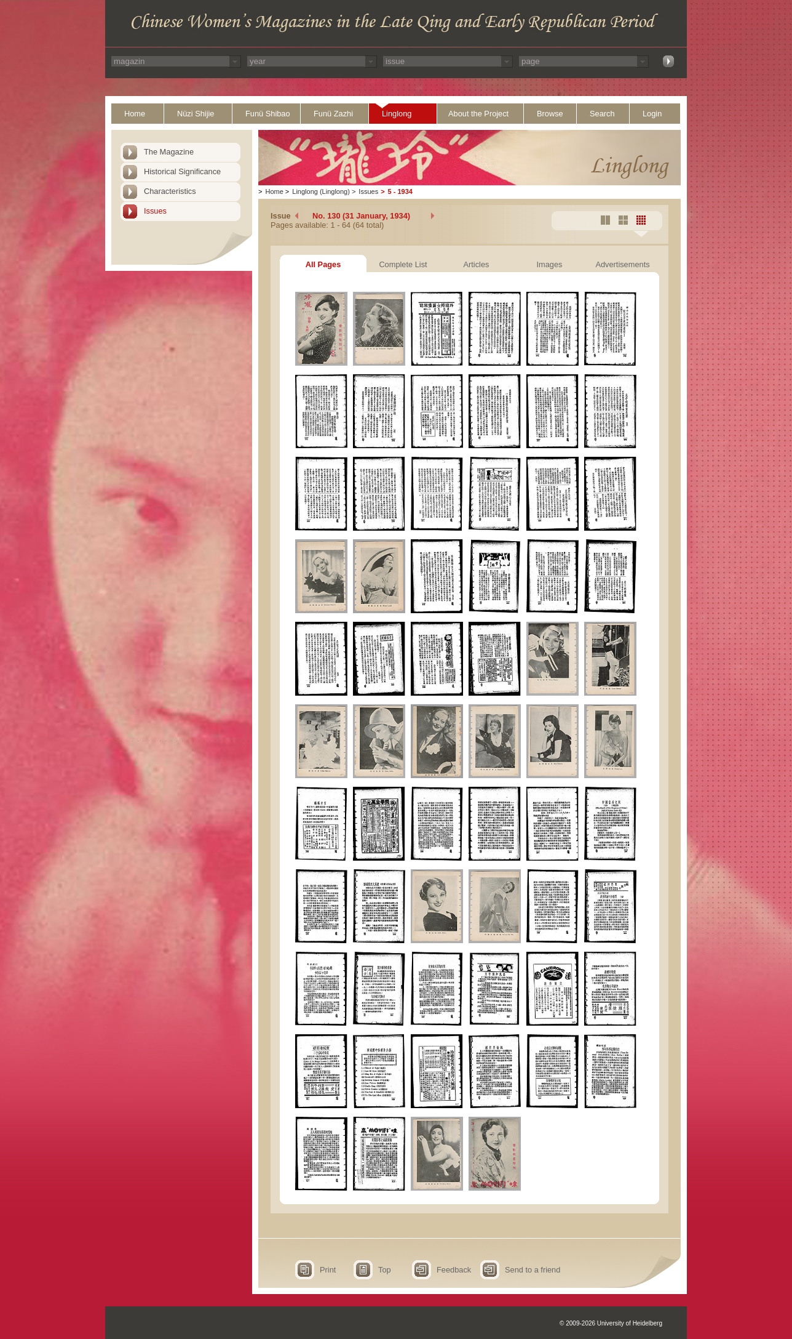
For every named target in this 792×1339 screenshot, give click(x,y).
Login (652, 113)
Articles (476, 264)
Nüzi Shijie (195, 113)
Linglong (396, 113)
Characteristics (170, 191)
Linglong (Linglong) (321, 191)
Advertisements (622, 264)
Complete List (403, 264)
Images (550, 264)
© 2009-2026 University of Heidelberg (611, 1323)
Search (602, 113)
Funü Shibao (267, 113)
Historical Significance (182, 171)
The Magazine (169, 151)
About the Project (478, 113)
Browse (550, 113)
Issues (155, 210)
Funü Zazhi (333, 113)
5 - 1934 (400, 191)
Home (134, 113)
